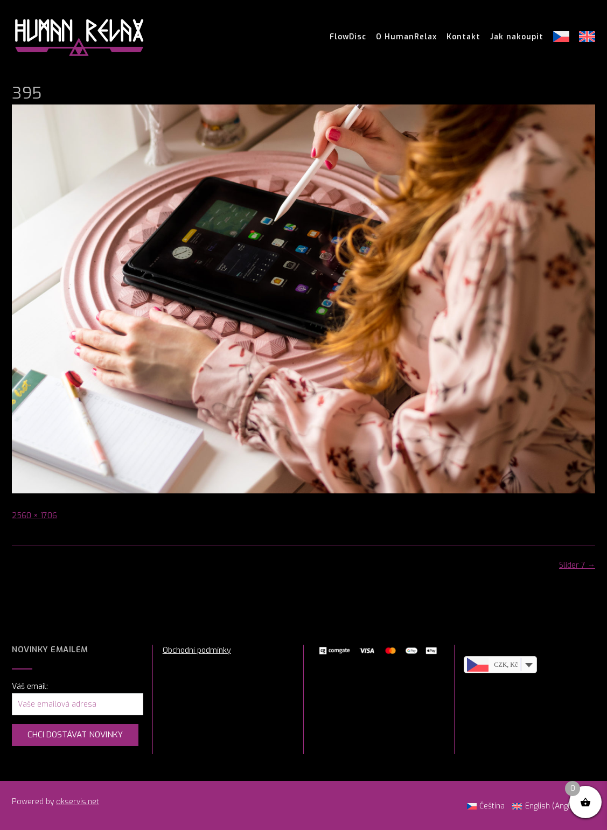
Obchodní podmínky (197, 650)
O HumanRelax (406, 37)
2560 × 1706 (34, 516)
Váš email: (30, 686)
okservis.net (77, 802)
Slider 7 (577, 565)
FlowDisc (348, 37)
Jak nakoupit (516, 37)
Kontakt (463, 37)
